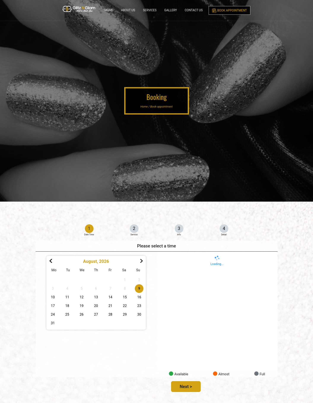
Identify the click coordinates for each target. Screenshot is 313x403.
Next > (186, 386)
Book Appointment (229, 10)
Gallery (170, 10)
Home (109, 10)
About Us (128, 10)
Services (150, 10)
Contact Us (194, 10)
